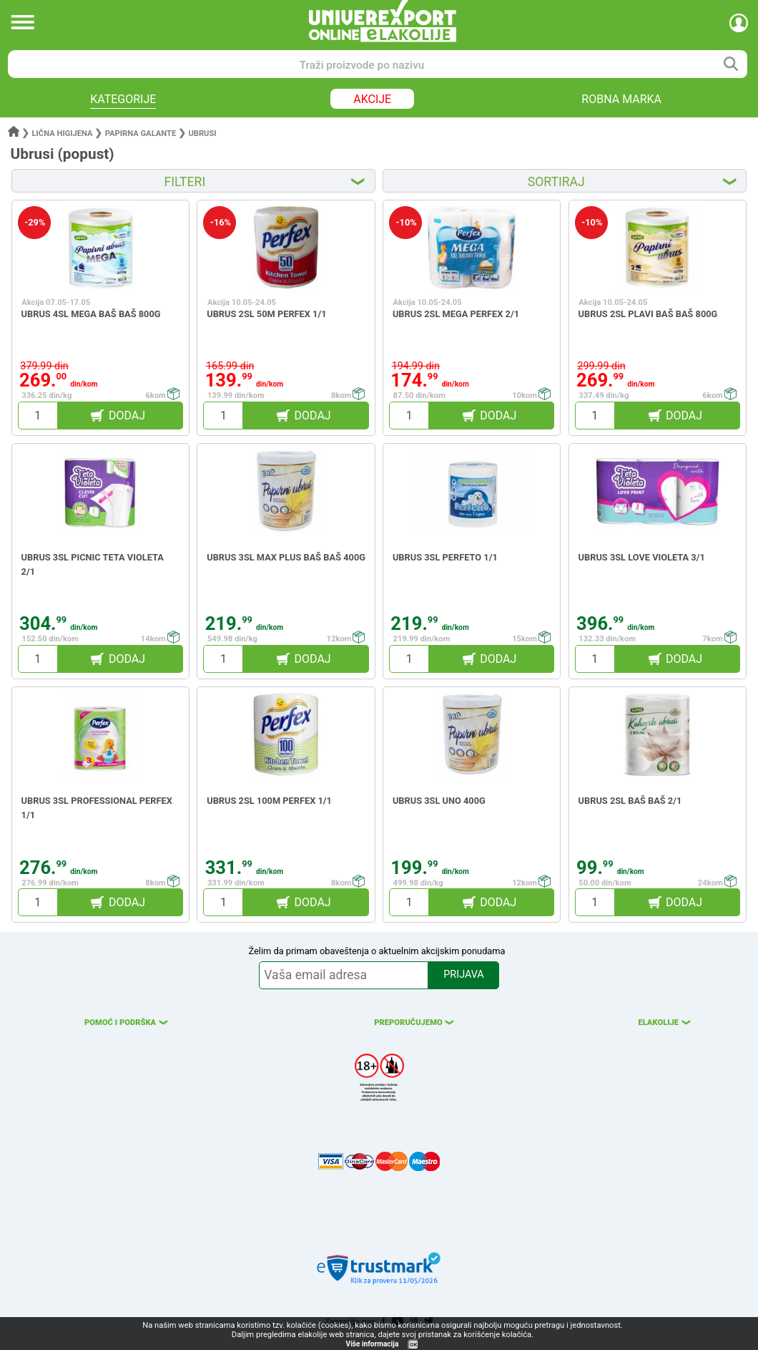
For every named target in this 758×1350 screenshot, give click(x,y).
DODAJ (127, 415)
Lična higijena (63, 133)
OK (413, 1344)
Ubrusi (202, 133)
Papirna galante (141, 133)
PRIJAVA (463, 974)
